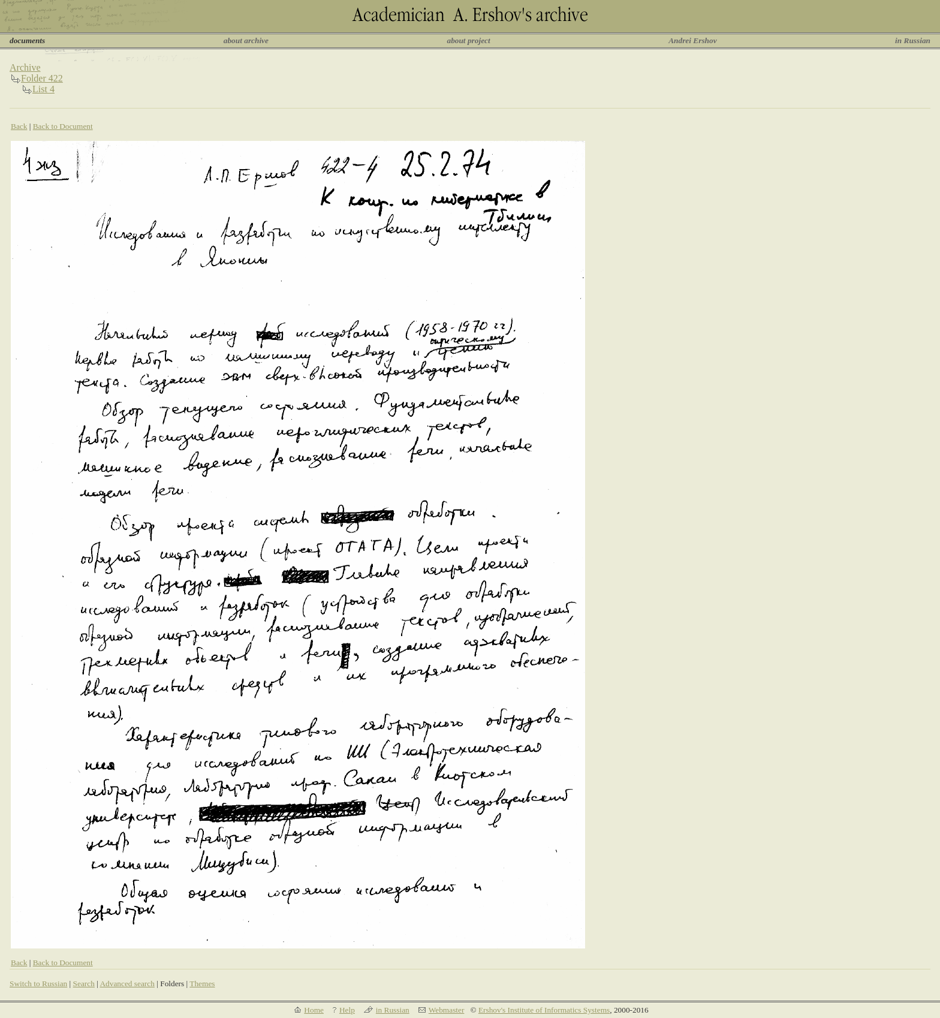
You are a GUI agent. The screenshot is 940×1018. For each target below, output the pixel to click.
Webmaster (447, 1009)
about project (468, 40)
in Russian (912, 40)
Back (19, 126)
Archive (25, 67)
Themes (202, 983)
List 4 (43, 89)
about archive (246, 40)
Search (84, 983)
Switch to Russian (38, 983)
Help (347, 1009)
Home (314, 1009)
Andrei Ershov (692, 40)
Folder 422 (42, 78)
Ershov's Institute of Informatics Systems (544, 1009)
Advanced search (127, 983)
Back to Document (63, 126)
